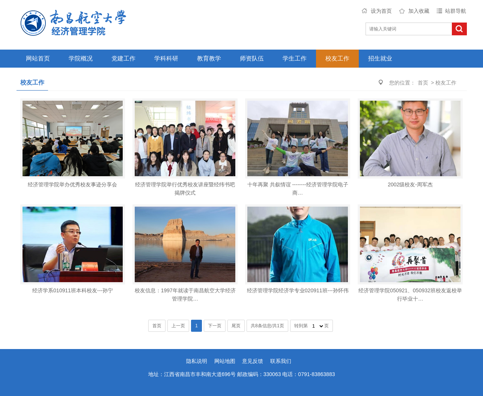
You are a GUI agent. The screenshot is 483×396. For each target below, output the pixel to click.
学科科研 (166, 58)
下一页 (214, 325)
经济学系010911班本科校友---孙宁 (72, 290)
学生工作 (295, 58)
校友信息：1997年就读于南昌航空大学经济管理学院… (185, 294)
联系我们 (280, 361)
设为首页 (381, 11)
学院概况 (81, 58)
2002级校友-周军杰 (410, 184)
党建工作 (123, 58)
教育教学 (209, 58)
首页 (423, 83)
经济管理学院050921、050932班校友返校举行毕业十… (410, 294)
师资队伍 (252, 58)
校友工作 (337, 58)
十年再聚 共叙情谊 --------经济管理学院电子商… (297, 188)
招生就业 (380, 58)
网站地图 (224, 361)
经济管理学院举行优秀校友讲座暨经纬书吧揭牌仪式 (185, 188)
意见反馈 (252, 361)
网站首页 (38, 58)
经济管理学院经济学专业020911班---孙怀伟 (298, 290)
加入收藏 (418, 11)
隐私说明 (196, 361)
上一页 (178, 325)
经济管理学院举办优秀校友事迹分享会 (72, 184)
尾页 (236, 325)
